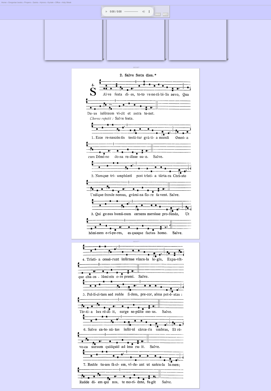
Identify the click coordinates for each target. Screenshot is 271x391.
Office (57, 2)
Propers (27, 2)
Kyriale (50, 2)
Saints (35, 2)
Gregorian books (15, 2)
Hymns (43, 2)
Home (4, 2)
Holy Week (66, 2)
